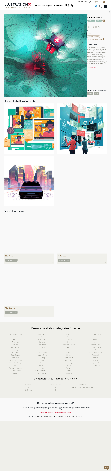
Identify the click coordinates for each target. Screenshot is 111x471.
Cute (42, 337)
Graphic (42, 363)
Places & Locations (95, 334)
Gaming (42, 358)
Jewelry (68, 334)
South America (58, 416)
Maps (69, 350)
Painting (69, 363)
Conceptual (42, 334)
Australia (71, 416)
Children (15, 365)
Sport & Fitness (95, 347)
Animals (15, 339)
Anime (15, 345)
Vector (95, 358)
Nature (68, 355)
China (66, 416)
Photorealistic (69, 373)
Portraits (95, 339)
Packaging (68, 360)
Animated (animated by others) (83, 387)
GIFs (42, 360)
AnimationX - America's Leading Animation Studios (55, 412)
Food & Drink (42, 355)
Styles (49, 5)
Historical (42, 365)
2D (55, 387)
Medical (69, 352)
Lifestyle (69, 339)
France (39, 416)
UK (82, 416)
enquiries (90, 2)
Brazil (50, 416)
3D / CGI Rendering (15, 334)
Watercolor (95, 360)
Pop (95, 337)
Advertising (15, 337)
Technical (95, 355)
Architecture (15, 347)
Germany (45, 416)
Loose (69, 347)
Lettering (69, 337)
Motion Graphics (55, 385)
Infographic (42, 373)
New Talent (69, 358)
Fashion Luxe (42, 352)
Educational (42, 345)
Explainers (28, 390)
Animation (15, 342)
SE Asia (78, 416)
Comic (15, 373)
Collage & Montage (15, 368)
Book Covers (15, 355)
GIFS (28, 387)
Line (68, 342)
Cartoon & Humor (15, 360)
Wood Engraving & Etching (95, 363)
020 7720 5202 (82, 2)
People (69, 371)
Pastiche (69, 368)
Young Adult (95, 365)
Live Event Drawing (69, 345)
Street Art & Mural (95, 352)
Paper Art (69, 365)
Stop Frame (83, 385)
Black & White (15, 352)
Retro (95, 342)
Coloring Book (15, 371)
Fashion (42, 350)
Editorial (42, 342)
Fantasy (42, 347)
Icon (42, 368)
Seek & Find (95, 345)
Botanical (15, 358)
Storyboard (95, 350)
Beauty (15, 350)
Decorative (42, 339)
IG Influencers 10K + (42, 371)
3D (55, 390)
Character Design (15, 363)
